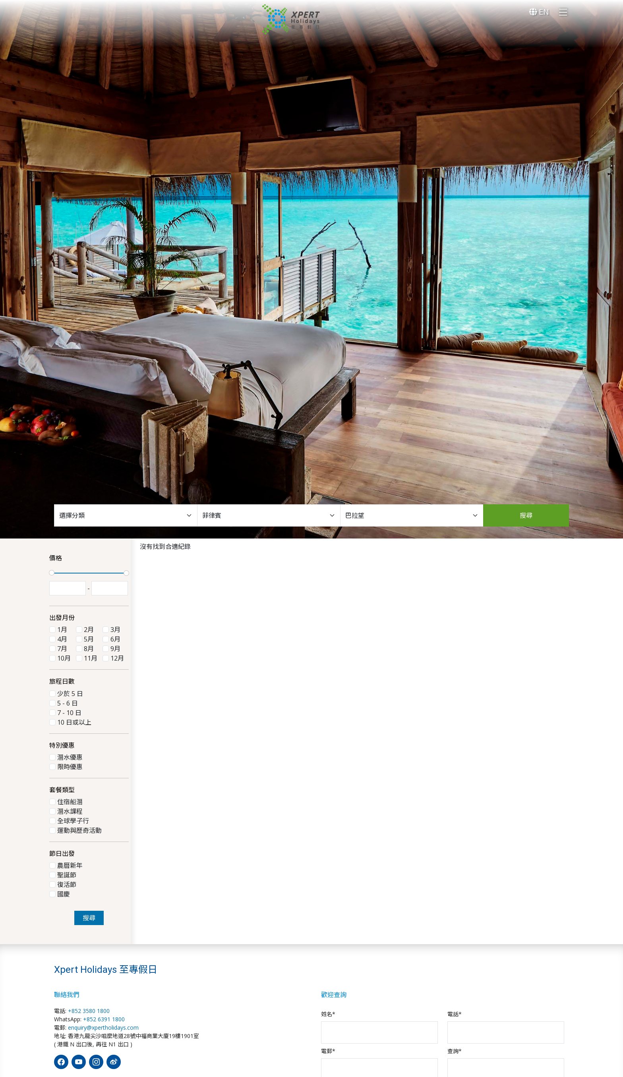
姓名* (328, 1014)
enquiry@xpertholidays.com (103, 1027)
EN (539, 11)
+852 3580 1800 (89, 1011)
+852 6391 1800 (104, 1019)
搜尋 (526, 515)
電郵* (328, 1051)
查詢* (454, 1051)
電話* (454, 1014)
